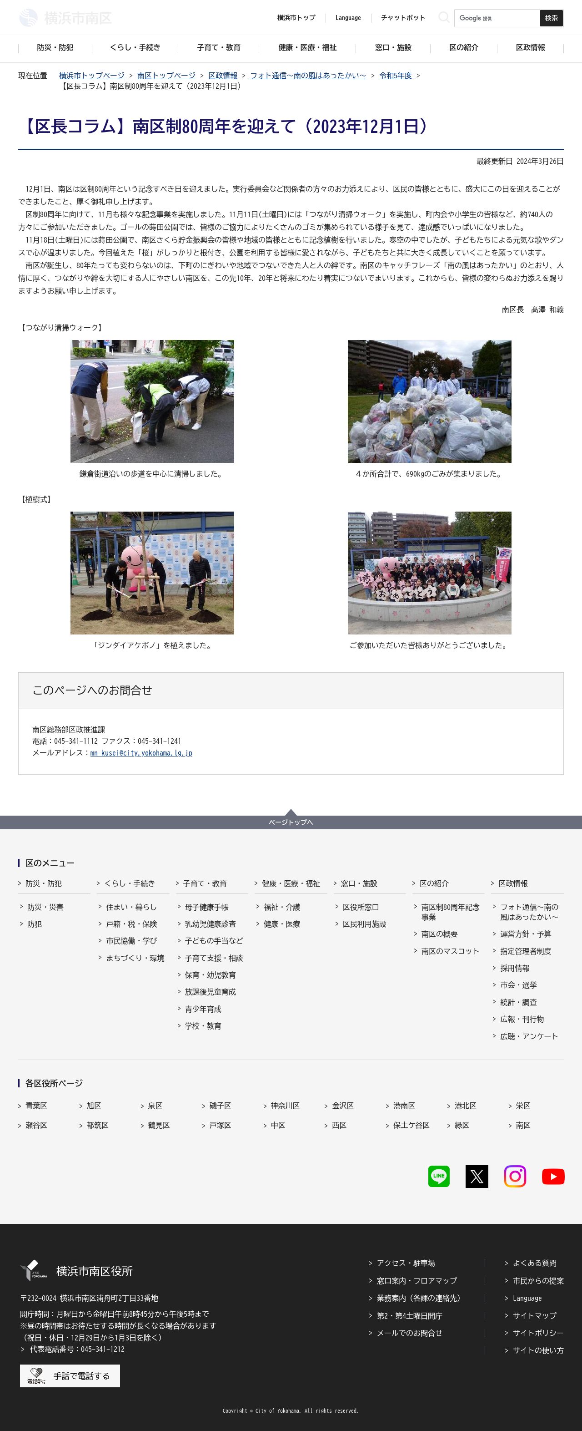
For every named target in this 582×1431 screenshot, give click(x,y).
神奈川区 (285, 1105)
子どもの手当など (214, 940)
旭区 (94, 1105)
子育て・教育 (205, 883)
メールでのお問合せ (409, 1333)
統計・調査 (518, 1002)
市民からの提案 (538, 1280)
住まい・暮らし (131, 907)
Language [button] (348, 18)
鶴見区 (159, 1125)
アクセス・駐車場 (406, 1263)
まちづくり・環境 (135, 958)
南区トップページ (166, 75)
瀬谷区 (36, 1125)
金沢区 (343, 1105)
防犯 (34, 924)
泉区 (155, 1105)
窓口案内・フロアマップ (417, 1280)
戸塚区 (220, 1125)
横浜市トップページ (92, 75)
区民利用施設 (364, 924)
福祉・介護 (282, 907)
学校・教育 (203, 1026)
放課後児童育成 (210, 991)
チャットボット (403, 18)
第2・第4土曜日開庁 (409, 1315)
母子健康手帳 (207, 907)
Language (527, 1298)
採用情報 (514, 968)
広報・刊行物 (522, 1019)
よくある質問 (535, 1263)
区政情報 (222, 75)
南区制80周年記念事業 (450, 912)
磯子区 (220, 1105)
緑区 (462, 1125)
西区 (339, 1125)
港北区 (466, 1105)
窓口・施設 (359, 883)
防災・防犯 (43, 883)
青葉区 (36, 1105)
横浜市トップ (296, 18)
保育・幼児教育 (210, 975)
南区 (523, 1125)
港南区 (404, 1105)
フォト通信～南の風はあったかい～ (308, 75)
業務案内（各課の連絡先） (420, 1298)
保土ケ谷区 (411, 1125)
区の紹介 (434, 883)
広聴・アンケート (529, 1036)
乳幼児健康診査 (210, 924)
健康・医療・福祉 (291, 883)
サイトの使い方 (538, 1350)
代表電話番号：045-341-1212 (77, 1349)
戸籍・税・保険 (131, 924)
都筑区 (98, 1125)
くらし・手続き (129, 883)
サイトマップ (535, 1315)
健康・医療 (282, 924)
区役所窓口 (361, 907)
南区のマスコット (450, 951)
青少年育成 (203, 1009)
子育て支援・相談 (214, 958)
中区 (278, 1125)
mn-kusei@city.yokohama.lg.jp (141, 752)
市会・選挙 (518, 985)
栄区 (523, 1105)
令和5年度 (395, 75)
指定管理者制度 (525, 951)
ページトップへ (291, 822)
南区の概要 (439, 934)
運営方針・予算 (525, 934)
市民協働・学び (131, 940)
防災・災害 (45, 907)
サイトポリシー (538, 1333)
